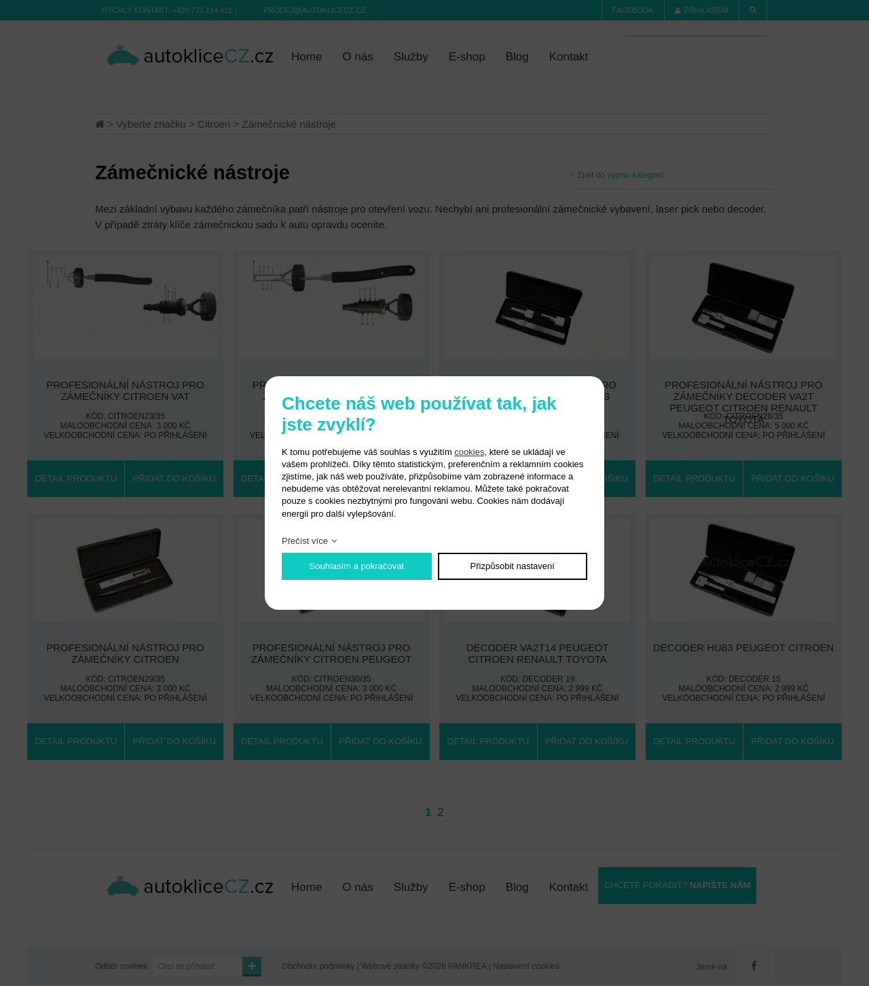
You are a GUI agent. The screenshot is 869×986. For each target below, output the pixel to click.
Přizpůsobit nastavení (512, 566)
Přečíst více (305, 541)
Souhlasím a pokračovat (357, 566)
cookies (469, 452)
